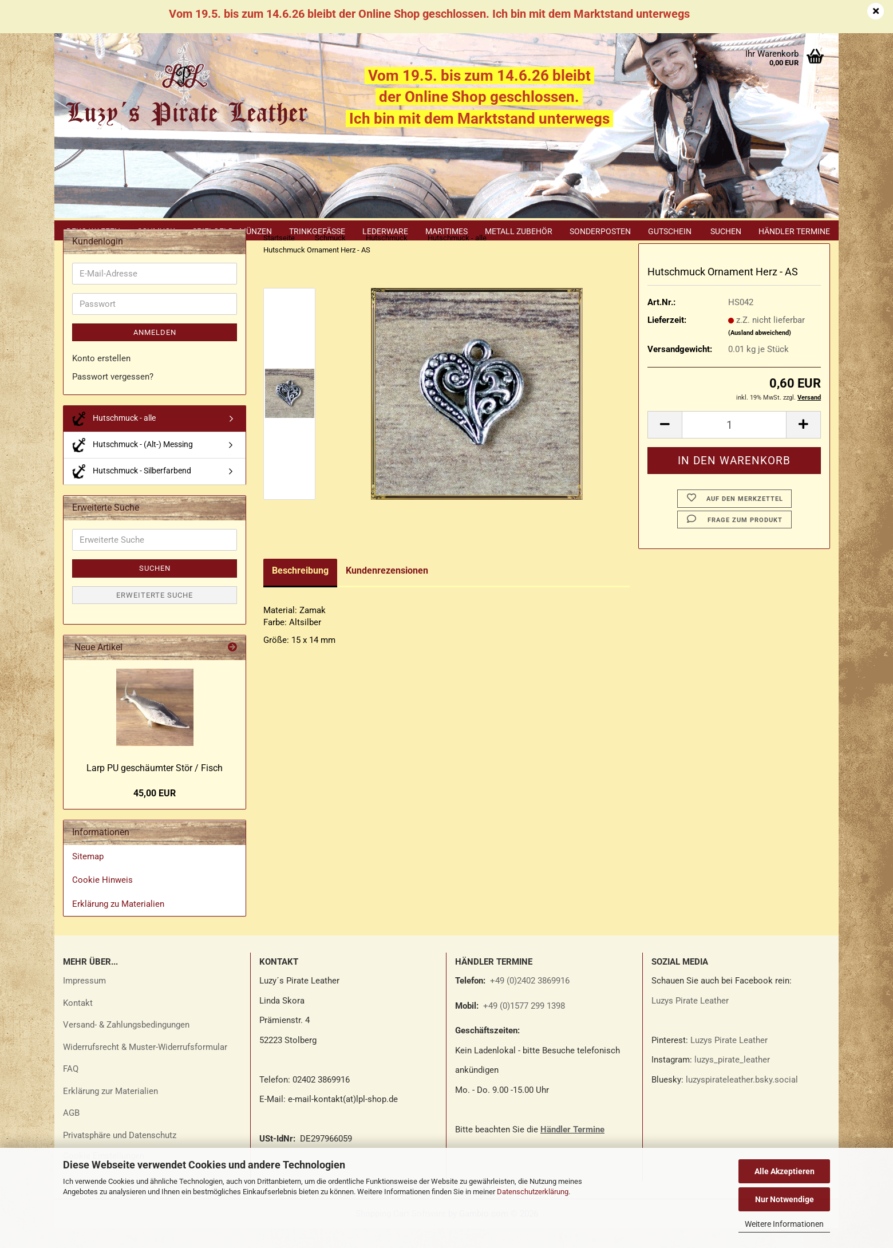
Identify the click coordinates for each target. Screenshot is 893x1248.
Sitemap (88, 876)
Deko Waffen (93, 231)
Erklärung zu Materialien (118, 924)
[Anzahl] (734, 445)
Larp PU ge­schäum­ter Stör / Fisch (154, 788)
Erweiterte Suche (154, 615)
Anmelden (154, 352)
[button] (664, 445)
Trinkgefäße (317, 231)
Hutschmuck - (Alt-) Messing (132, 465)
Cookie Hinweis (102, 900)
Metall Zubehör (518, 231)
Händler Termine (794, 231)
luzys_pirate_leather (732, 1080)
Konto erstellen (101, 378)
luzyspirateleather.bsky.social (742, 1100)
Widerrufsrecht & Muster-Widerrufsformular (145, 1067)
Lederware (385, 231)
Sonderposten (600, 231)
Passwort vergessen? (112, 397)
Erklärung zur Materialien (110, 1111)
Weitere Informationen (784, 1224)
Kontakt (78, 1023)
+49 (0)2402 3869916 (530, 1001)
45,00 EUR (154, 813)
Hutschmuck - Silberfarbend (131, 491)
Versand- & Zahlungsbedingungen (126, 1045)
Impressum (84, 1001)
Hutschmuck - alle (114, 439)
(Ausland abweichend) (759, 353)
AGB (71, 1133)
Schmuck (156, 231)
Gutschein (670, 231)
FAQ (70, 1089)
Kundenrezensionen (387, 590)
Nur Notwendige (784, 1199)
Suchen (725, 231)
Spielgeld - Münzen (232, 231)
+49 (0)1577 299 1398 (523, 1026)
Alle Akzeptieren (784, 1171)
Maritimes (446, 231)
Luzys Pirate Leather (690, 1021)
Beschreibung (300, 590)
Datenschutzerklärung (532, 1191)
